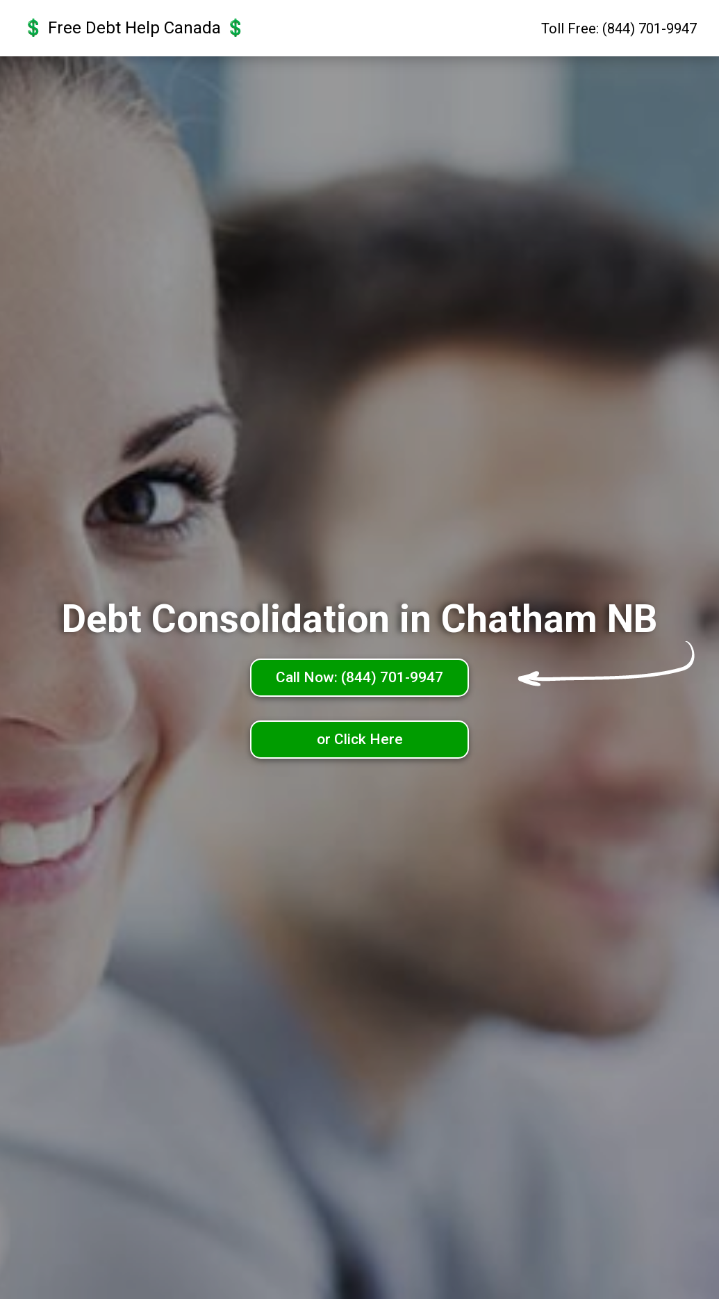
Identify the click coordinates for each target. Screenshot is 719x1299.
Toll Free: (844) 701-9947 (619, 28)
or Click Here (360, 739)
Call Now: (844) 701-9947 (359, 677)
